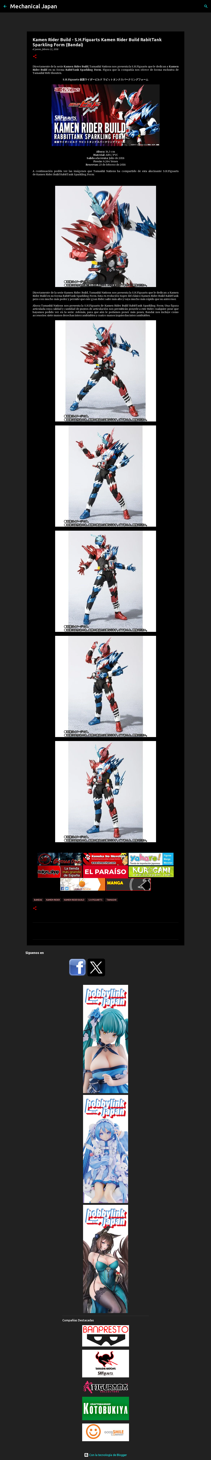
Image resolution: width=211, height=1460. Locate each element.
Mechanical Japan (33, 6)
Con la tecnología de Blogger (105, 1455)
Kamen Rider (53, 900)
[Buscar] (206, 6)
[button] (35, 56)
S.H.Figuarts (95, 900)
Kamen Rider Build (74, 900)
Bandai (38, 900)
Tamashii (111, 900)
